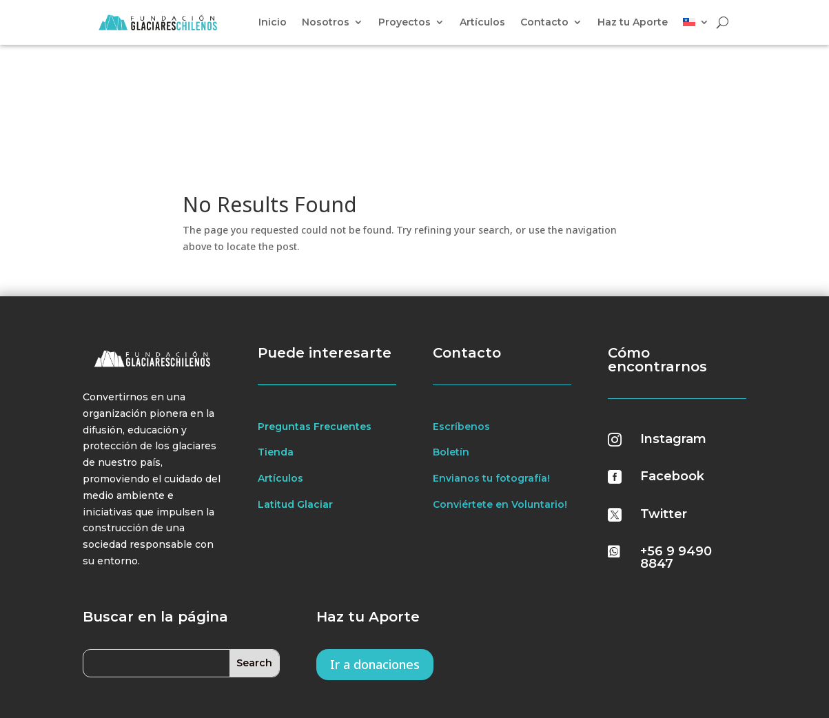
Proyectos (404, 22)
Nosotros (325, 22)
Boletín (451, 359)
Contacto (544, 22)
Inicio (272, 22)
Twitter (663, 420)
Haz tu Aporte (632, 22)
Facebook (672, 383)
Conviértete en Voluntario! (500, 411)
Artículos (482, 22)
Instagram (673, 345)
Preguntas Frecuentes (314, 333)
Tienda (276, 359)
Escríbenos (461, 333)
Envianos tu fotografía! (491, 385)
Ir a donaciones (375, 570)
